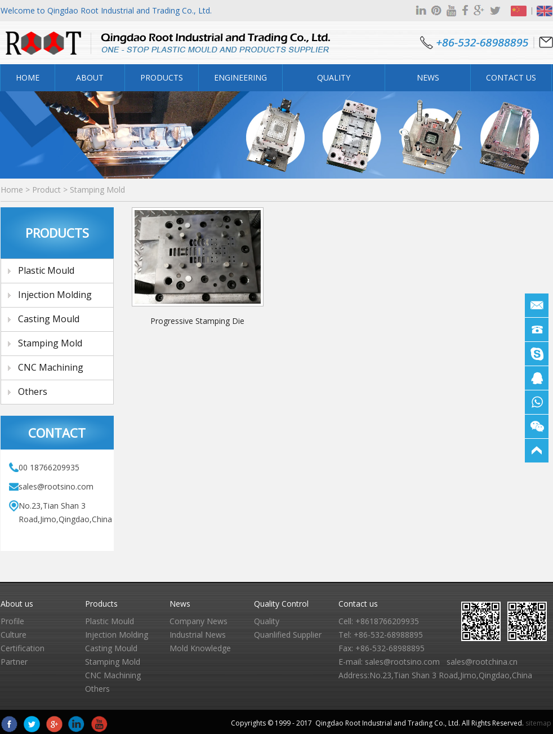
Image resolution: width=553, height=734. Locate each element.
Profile (12, 621)
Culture (13, 634)
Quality (266, 621)
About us (17, 603)
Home (27, 77)
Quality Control (334, 81)
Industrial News (198, 634)
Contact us (358, 603)
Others (32, 391)
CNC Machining (50, 367)
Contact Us (511, 77)
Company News (199, 621)
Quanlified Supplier (288, 634)
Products (161, 77)
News (180, 603)
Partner (14, 661)
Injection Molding (55, 294)
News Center (428, 81)
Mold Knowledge (200, 648)
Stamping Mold (97, 189)
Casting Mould (48, 319)
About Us (90, 81)
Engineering (240, 77)
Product (46, 189)
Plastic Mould (46, 270)
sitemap (538, 723)
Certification (22, 648)
